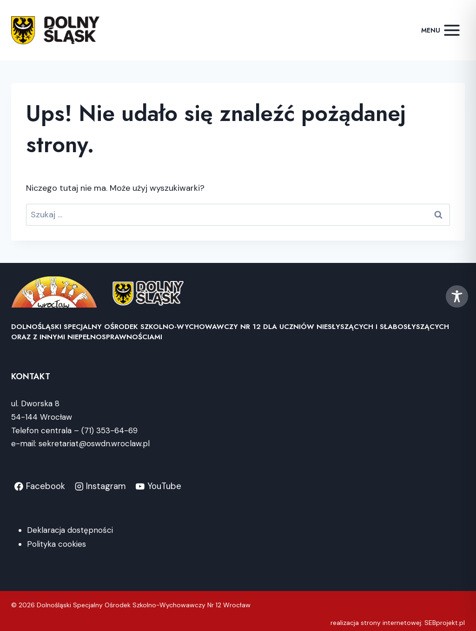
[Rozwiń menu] (441, 30)
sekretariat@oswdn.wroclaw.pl (94, 443)
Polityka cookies (56, 544)
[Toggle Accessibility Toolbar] (457, 296)
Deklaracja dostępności (70, 530)
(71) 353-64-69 (109, 430)
